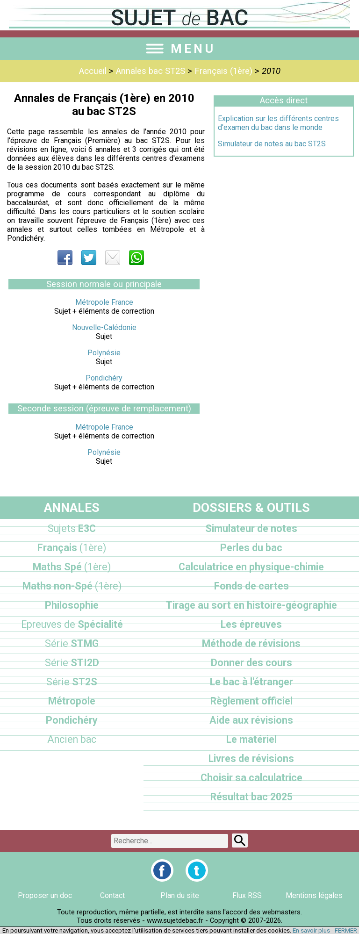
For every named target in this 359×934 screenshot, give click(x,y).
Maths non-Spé (72, 586)
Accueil (93, 71)
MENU (179, 48)
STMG (72, 643)
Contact (112, 895)
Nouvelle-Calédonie (104, 327)
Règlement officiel (251, 701)
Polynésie (104, 352)
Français (71, 547)
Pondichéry (104, 378)
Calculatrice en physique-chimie (251, 567)
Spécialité (72, 624)
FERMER (346, 930)
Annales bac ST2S (150, 71)
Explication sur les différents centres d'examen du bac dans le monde (278, 123)
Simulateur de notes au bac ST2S (272, 143)
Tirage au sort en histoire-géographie (251, 605)
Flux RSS (247, 895)
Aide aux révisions (251, 720)
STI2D (72, 662)
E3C (72, 528)
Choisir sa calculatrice (251, 777)
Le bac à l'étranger (251, 682)
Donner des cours (251, 662)
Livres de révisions (251, 758)
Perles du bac (251, 547)
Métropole (71, 701)
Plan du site (179, 895)
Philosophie (72, 605)
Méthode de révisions (251, 643)
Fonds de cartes (251, 586)
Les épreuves (251, 624)
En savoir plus (311, 930)
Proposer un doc (45, 895)
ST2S (71, 682)
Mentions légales (314, 895)
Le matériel (251, 739)
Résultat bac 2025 (251, 797)
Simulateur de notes (251, 528)
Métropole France (104, 302)
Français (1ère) (223, 71)
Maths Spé (72, 567)
